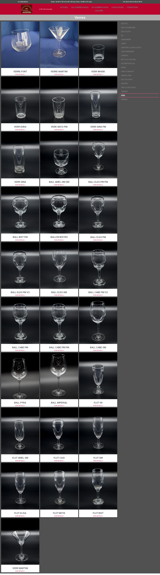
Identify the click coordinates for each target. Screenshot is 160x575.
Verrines (124, 99)
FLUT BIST (98, 513)
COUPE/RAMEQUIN (127, 51)
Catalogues (118, 7)
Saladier (124, 83)
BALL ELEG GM (59, 292)
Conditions (132, 7)
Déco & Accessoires (128, 59)
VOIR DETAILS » (20, 74)
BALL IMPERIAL (59, 402)
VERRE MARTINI (59, 71)
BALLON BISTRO (59, 237)
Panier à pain (126, 75)
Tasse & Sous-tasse (128, 87)
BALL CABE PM (20, 347)
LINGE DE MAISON (127, 71)
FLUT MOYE (59, 513)
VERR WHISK (98, 71)
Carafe (123, 43)
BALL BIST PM (20, 237)
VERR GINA (20, 182)
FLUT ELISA (20, 513)
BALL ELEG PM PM (98, 182)
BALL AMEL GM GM (59, 182)
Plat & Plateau (126, 79)
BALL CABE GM (98, 347)
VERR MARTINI (20, 568)
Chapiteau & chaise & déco (131, 47)
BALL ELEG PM (98, 237)
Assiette (124, 23)
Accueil (64, 7)
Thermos (124, 91)
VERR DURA (20, 126)
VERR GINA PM (98, 126)
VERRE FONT (20, 71)
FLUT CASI (59, 458)
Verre (123, 95)
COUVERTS (124, 55)
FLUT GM (98, 458)
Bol (122, 35)
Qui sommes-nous (80, 7)
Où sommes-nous (100, 7)
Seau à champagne (128, 27)
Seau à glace (126, 31)
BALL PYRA (20, 402)
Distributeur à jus (128, 63)
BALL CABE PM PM (59, 347)
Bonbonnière (126, 39)
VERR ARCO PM (59, 126)
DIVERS (123, 67)
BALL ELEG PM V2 (20, 292)
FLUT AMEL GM (20, 458)
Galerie (99, 11)
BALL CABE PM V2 (98, 292)
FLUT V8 (98, 402)
